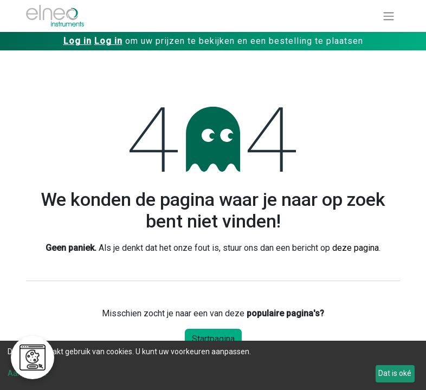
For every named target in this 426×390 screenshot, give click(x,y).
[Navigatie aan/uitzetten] (388, 16)
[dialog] (213, 365)
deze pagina (355, 248)
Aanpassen (27, 373)
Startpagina (213, 339)
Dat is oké (394, 373)
